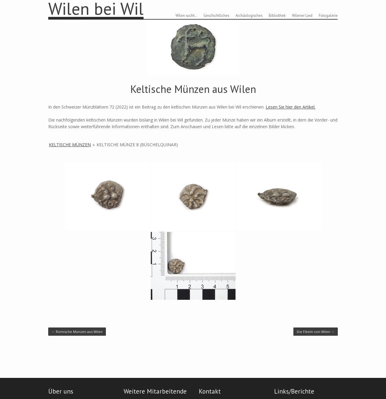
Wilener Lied (302, 15)
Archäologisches (249, 15)
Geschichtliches (216, 15)
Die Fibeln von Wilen (315, 331)
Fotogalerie (328, 15)
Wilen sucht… (186, 15)
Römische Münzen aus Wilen (77, 331)
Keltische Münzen (70, 144)
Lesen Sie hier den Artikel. (290, 107)
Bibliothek (277, 15)
